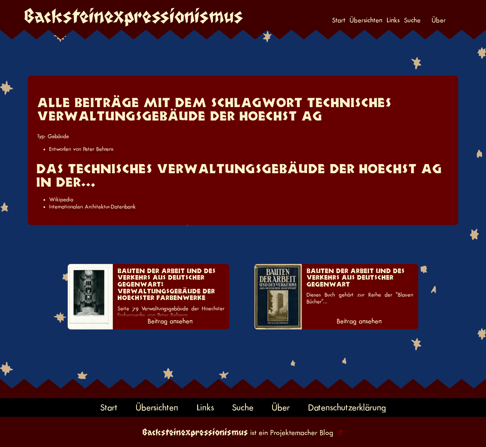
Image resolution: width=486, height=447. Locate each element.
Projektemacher (293, 432)
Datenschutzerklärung (347, 407)
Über (439, 21)
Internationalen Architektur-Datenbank (92, 206)
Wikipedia (61, 199)
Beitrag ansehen (170, 321)
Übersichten (366, 21)
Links (393, 21)
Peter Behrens (98, 149)
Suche (412, 21)
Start (338, 21)
